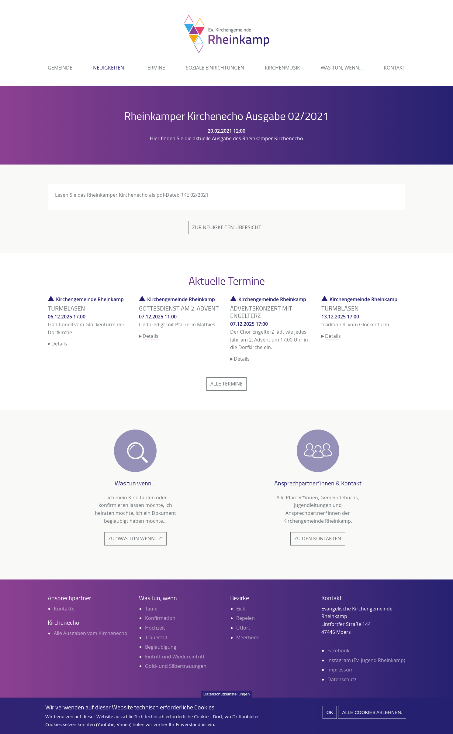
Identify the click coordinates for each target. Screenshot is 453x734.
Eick (240, 608)
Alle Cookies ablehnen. (372, 716)
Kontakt (394, 67)
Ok (330, 716)
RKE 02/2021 (194, 195)
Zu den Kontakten (317, 538)
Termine (155, 67)
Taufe (151, 608)
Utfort (243, 627)
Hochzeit (155, 627)
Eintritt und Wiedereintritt (175, 656)
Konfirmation (160, 618)
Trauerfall (156, 637)
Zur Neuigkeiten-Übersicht (226, 227)
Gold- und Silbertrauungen (175, 666)
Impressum (340, 669)
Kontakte (64, 608)
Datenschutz (341, 679)
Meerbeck (247, 637)
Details (59, 343)
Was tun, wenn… (342, 67)
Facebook (338, 650)
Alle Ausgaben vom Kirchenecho (90, 633)
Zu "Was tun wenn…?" (135, 538)
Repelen (245, 618)
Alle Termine (226, 383)
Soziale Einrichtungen (215, 67)
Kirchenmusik (282, 67)
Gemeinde (60, 67)
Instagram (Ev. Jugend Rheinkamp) (366, 660)
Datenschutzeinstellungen (226, 697)
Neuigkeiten (108, 67)
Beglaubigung (160, 647)
